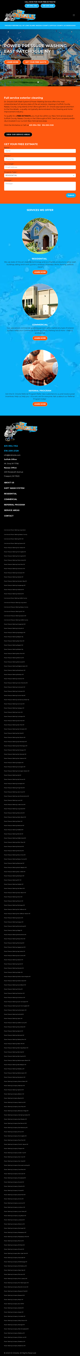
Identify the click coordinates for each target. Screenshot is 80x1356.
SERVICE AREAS (11, 510)
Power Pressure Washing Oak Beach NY (14, 888)
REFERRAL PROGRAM (14, 505)
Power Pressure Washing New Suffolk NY (14, 871)
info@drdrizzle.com (12, 455)
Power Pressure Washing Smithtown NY (14, 997)
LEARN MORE (12, 62)
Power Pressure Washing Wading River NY (15, 1039)
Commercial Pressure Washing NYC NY (14, 611)
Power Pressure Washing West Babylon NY (15, 1064)
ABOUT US (9, 482)
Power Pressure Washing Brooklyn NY (14, 674)
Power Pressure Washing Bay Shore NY (14, 641)
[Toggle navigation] (74, 15)
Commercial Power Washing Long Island (14, 530)
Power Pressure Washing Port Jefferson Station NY (17, 913)
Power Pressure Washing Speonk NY (13, 1031)
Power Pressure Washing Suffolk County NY (15, 1022)
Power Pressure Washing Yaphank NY (14, 1089)
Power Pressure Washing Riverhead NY (14, 943)
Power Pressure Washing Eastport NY (14, 762)
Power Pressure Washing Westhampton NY (15, 1073)
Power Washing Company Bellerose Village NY (16, 1110)
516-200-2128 (48, 6)
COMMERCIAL (10, 499)
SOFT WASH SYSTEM (14, 488)
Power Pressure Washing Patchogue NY (14, 905)
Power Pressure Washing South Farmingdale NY (16, 1006)
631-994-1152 (32, 6)
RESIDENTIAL (10, 494)
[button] (71, 195)
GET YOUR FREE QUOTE (35, 62)
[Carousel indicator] (38, 82)
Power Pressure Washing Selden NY (13, 972)
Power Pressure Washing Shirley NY (13, 989)
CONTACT (9, 516)
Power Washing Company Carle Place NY (15, 1106)
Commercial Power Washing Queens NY (14, 543)
